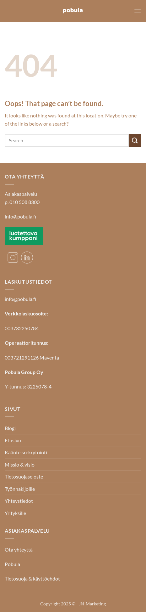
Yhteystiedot (19, 501)
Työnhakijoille (20, 489)
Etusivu (13, 440)
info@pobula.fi (20, 216)
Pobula (12, 564)
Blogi (10, 428)
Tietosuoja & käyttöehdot (32, 578)
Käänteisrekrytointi (26, 452)
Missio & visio (20, 465)
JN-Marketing (92, 603)
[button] (137, 11)
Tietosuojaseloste (24, 476)
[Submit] (135, 140)
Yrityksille (15, 513)
